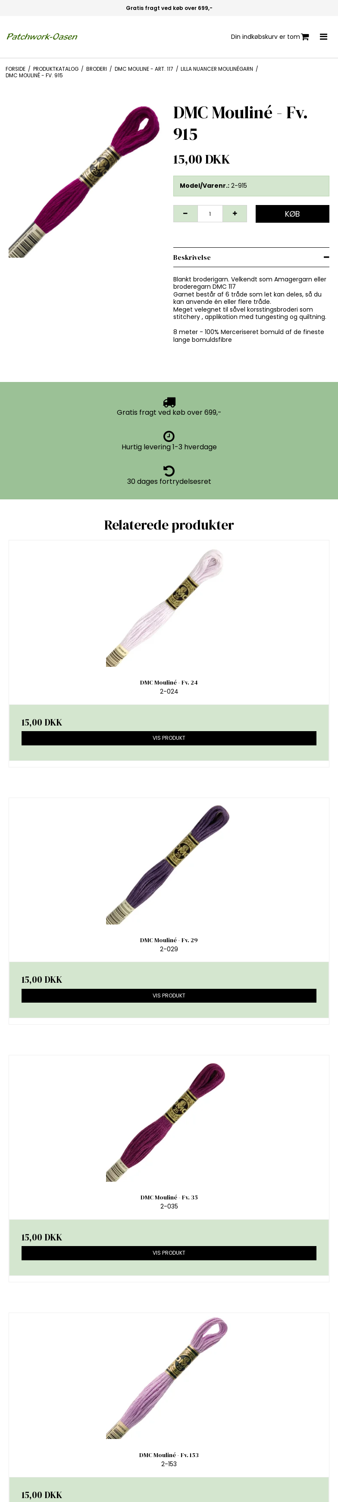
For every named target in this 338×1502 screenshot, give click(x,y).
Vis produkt (169, 738)
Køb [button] (292, 213)
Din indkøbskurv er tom (270, 37)
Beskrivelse (192, 257)
